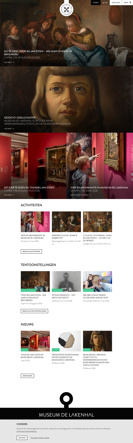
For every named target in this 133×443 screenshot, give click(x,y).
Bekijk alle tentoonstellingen (34, 311)
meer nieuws (27, 376)
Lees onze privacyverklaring (26, 431)
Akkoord (21, 438)
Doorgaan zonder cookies (40, 437)
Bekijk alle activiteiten (31, 251)
